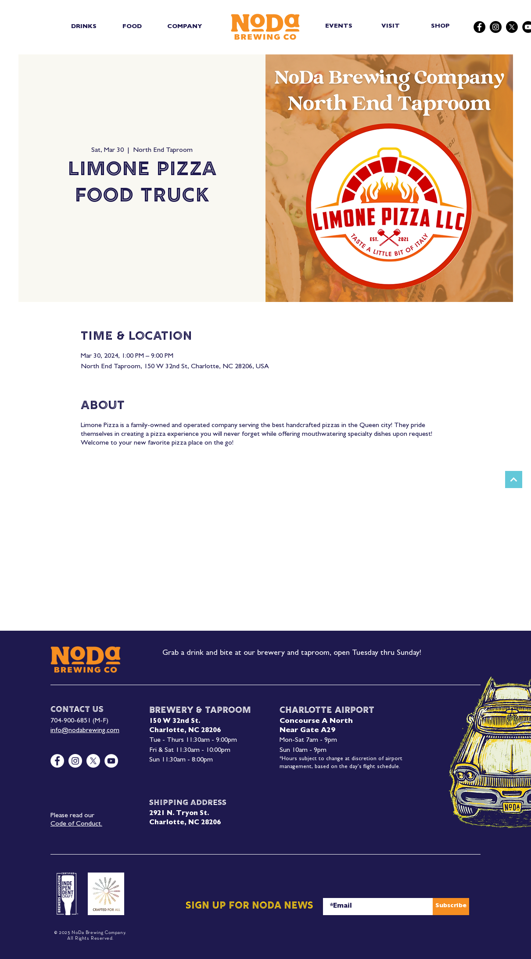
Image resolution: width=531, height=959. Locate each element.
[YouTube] (111, 761)
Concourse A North (316, 721)
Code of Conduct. (76, 824)
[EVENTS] (339, 26)
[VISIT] (391, 26)
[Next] (513, 479)
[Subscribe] (451, 906)
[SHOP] (441, 26)
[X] (512, 27)
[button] (83, 27)
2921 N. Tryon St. (179, 814)
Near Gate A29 (307, 730)
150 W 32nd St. (174, 721)
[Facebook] (479, 27)
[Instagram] (496, 27)
